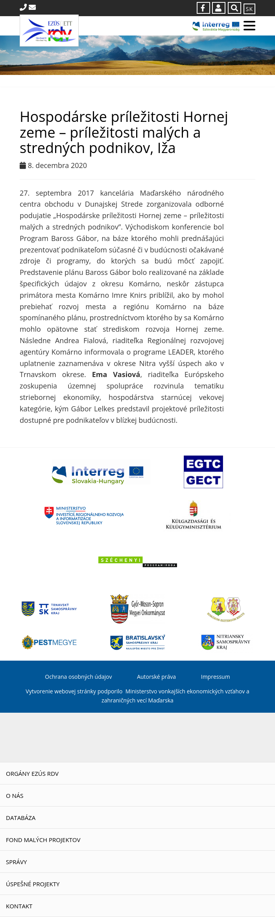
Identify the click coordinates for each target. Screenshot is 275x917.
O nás (15, 795)
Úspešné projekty (32, 884)
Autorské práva (156, 676)
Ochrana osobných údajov (78, 676)
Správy (16, 862)
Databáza (20, 818)
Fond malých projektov (43, 840)
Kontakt (19, 906)
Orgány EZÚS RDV (32, 773)
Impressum (215, 676)
